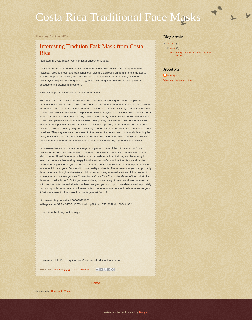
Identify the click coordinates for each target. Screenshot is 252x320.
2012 (170, 43)
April (173, 48)
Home (95, 283)
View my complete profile (177, 80)
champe (172, 75)
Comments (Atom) (61, 291)
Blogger (143, 312)
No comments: (82, 269)
